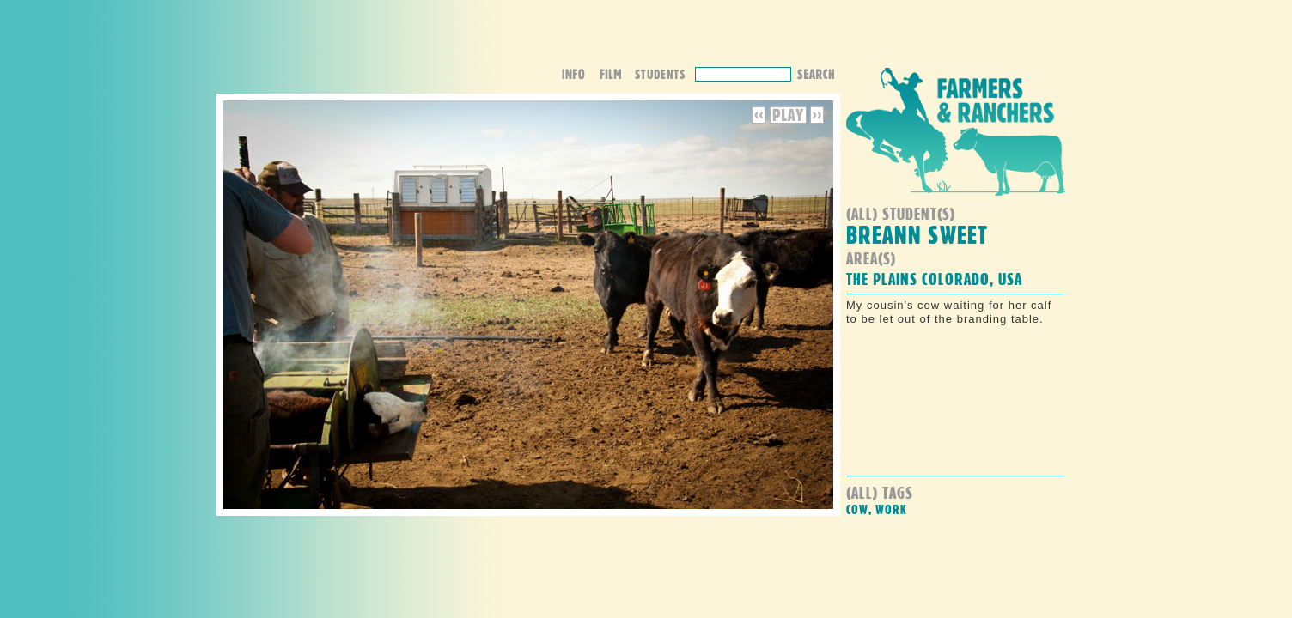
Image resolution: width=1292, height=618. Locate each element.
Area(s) (871, 258)
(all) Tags (879, 492)
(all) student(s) (900, 213)
